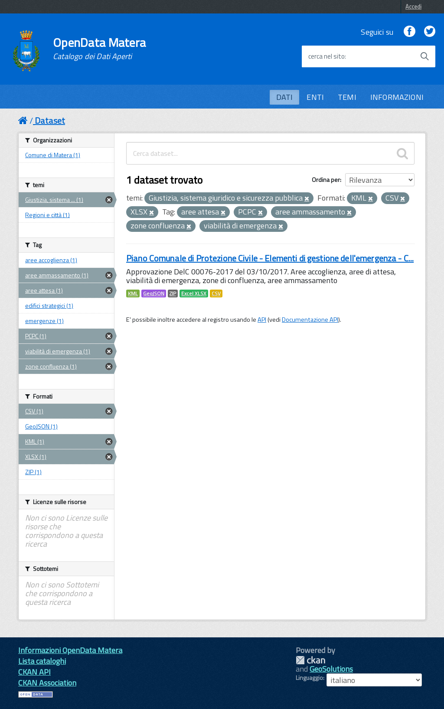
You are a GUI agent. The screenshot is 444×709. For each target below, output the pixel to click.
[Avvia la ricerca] (424, 56)
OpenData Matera (99, 48)
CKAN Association (47, 683)
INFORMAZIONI (397, 97)
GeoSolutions (331, 669)
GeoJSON (153, 293)
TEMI (347, 97)
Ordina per (326, 179)
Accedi (413, 6)
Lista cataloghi (42, 661)
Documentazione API (310, 319)
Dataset (50, 120)
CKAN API (34, 672)
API (262, 319)
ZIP (173, 293)
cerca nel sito (326, 56)
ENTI (315, 97)
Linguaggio (309, 677)
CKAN (310, 660)
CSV (216, 293)
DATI (284, 97)
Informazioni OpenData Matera (70, 650)
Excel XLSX (193, 293)
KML (133, 293)
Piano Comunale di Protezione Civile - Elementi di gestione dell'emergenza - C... (270, 258)
